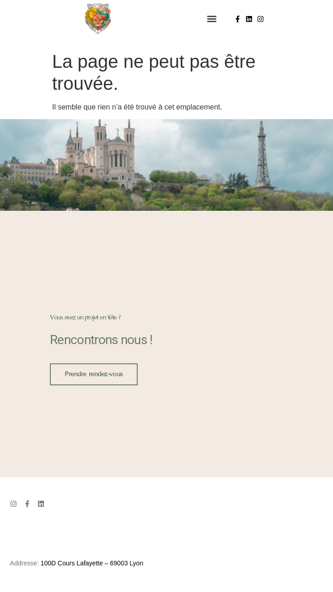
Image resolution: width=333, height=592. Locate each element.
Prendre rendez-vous (93, 374)
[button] (211, 19)
